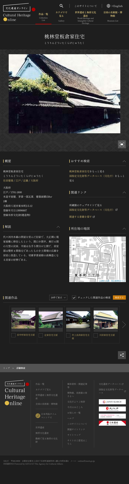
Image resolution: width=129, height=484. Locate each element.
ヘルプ (70, 418)
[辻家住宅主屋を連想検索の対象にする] (41, 335)
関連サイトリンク (76, 429)
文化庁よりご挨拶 (76, 401)
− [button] (73, 245)
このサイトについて (85, 6)
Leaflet (102, 281)
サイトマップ (74, 434)
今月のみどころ (75, 407)
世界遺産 (40, 427)
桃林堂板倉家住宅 (79, 171)
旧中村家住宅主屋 (26, 334)
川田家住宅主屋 (107, 334)
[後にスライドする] (123, 324)
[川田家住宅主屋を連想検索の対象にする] (96, 335)
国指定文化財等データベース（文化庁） (92, 176)
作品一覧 (43, 17)
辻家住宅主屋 (51, 334)
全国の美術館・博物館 (112, 17)
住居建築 (8, 180)
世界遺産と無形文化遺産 (85, 18)
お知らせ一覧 (74, 412)
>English (115, 6)
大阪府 (34, 180)
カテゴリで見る (61, 17)
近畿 (25, 180)
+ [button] (73, 240)
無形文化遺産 (42, 433)
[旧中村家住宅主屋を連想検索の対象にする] (13, 335)
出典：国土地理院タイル (115, 281)
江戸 (18, 180)
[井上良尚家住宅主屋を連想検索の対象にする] (68, 335)
